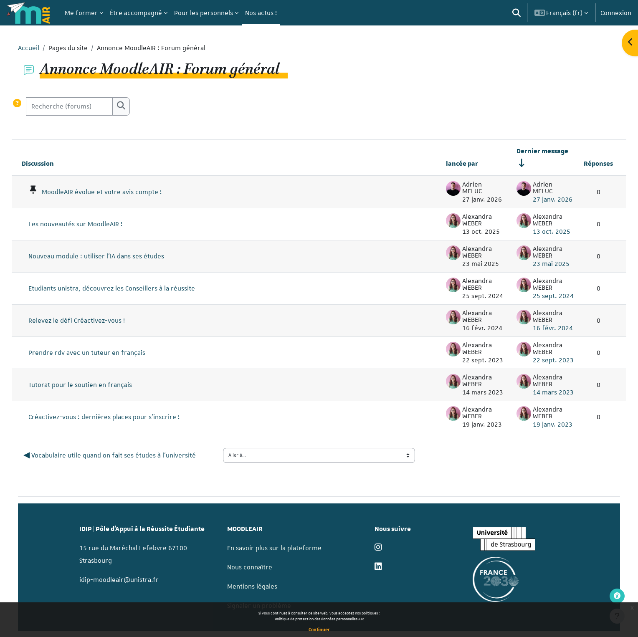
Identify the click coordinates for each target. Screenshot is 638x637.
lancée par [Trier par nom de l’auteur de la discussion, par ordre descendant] (450, 163)
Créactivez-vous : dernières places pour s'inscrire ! (115, 417)
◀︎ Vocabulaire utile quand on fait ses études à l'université (122, 455)
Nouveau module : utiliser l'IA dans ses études (108, 256)
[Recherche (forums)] (81, 106)
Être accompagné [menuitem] (136, 13)
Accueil (40, 48)
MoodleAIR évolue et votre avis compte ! (113, 192)
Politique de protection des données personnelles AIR (319, 619)
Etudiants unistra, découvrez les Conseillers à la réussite (123, 288)
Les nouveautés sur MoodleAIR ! (87, 224)
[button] (516, 12)
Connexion (615, 13)
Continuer (319, 629)
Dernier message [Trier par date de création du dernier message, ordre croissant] (531, 151)
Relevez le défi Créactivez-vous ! (88, 320)
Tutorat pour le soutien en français (92, 385)
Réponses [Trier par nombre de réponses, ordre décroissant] (586, 163)
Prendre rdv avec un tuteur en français (98, 353)
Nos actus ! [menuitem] (261, 13)
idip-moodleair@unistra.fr (129, 579)
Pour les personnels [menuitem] (203, 13)
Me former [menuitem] (81, 13)
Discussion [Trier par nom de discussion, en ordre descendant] (49, 163)
